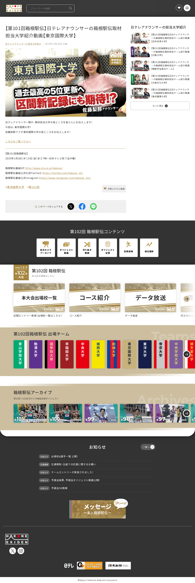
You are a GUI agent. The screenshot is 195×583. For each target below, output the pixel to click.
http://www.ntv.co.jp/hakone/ (43, 168)
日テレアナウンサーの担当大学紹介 (23, 43)
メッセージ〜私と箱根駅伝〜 (97, 508)
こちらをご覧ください (18, 141)
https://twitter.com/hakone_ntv (63, 173)
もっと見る (158, 105)
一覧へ (148, 447)
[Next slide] (186, 299)
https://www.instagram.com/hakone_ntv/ (65, 178)
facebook (82, 206)
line (93, 206)
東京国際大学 (15, 187)
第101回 (34, 187)
